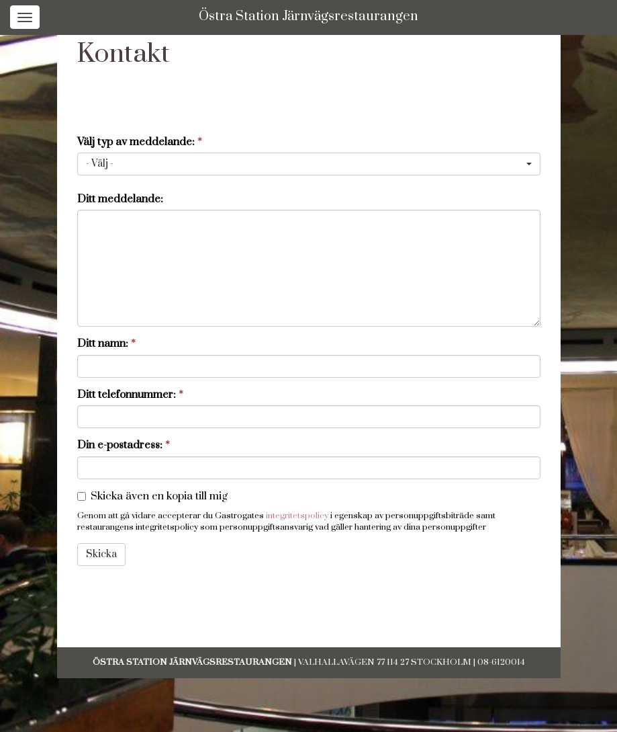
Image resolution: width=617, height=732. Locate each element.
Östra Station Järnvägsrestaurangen (308, 16)
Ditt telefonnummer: (130, 394)
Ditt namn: (106, 343)
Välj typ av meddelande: (139, 142)
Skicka (101, 554)
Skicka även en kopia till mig (159, 496)
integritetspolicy (297, 515)
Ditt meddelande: (120, 199)
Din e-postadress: (123, 445)
